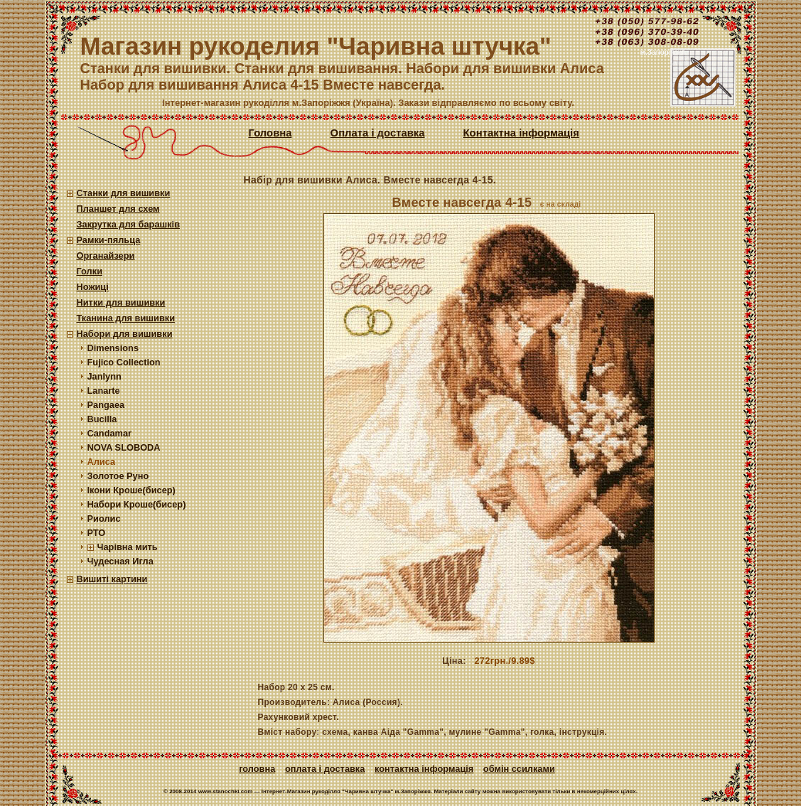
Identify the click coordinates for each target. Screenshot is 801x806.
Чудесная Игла (120, 561)
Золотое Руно (118, 476)
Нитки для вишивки (121, 302)
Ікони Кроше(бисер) (131, 490)
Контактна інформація (521, 133)
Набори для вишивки (125, 333)
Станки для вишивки (124, 193)
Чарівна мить (127, 547)
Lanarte (103, 390)
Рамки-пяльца (109, 240)
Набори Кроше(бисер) (136, 504)
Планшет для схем (118, 208)
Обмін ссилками (519, 768)
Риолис (104, 518)
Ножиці (93, 286)
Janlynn (104, 376)
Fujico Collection (124, 362)
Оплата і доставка (377, 133)
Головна (270, 133)
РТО (96, 532)
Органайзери (106, 255)
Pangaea (106, 404)
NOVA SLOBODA (124, 447)
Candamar (109, 433)
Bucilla (102, 419)
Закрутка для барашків (129, 224)
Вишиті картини (112, 579)
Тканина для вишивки (126, 318)
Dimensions (113, 348)
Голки (90, 271)
